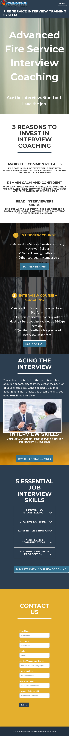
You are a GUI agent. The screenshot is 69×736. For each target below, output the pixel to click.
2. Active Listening (33, 521)
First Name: (24, 631)
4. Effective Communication (33, 541)
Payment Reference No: (30, 691)
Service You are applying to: (31, 661)
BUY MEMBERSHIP (34, 266)
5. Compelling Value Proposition (34, 553)
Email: (22, 651)
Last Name (24, 641)
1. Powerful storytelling (33, 511)
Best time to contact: (29, 681)
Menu (63, 4)
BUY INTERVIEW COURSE (34, 458)
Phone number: (26, 671)
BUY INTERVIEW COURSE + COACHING (41, 569)
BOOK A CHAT (34, 343)
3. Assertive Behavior (33, 530)
